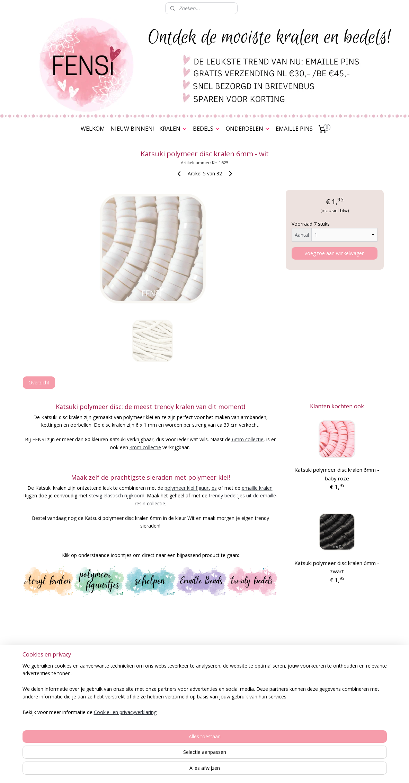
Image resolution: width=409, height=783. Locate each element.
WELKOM (93, 128)
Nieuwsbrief (357, 708)
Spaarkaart (52, 687)
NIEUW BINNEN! (132, 128)
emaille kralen (256, 488)
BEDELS (206, 128)
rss (200, 770)
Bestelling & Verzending (52, 680)
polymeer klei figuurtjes (190, 488)
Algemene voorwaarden (52, 695)
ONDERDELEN (248, 128)
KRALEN (173, 128)
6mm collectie (247, 439)
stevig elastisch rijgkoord (116, 495)
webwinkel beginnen (226, 770)
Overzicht (38, 382)
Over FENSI (357, 700)
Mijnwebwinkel (287, 770)
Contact (52, 734)
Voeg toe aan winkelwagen (334, 253)
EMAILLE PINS (294, 128)
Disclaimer (52, 718)
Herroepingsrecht (52, 711)
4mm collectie (145, 447)
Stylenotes (268, 695)
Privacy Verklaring (52, 703)
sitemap (185, 770)
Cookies (52, 726)
